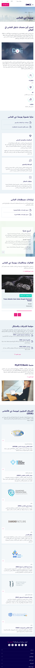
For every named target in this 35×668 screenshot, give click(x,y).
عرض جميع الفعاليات (28, 277)
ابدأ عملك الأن (5, 4)
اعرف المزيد (30, 382)
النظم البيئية (31, 12)
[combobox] (5, 1)
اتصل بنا (10, 642)
